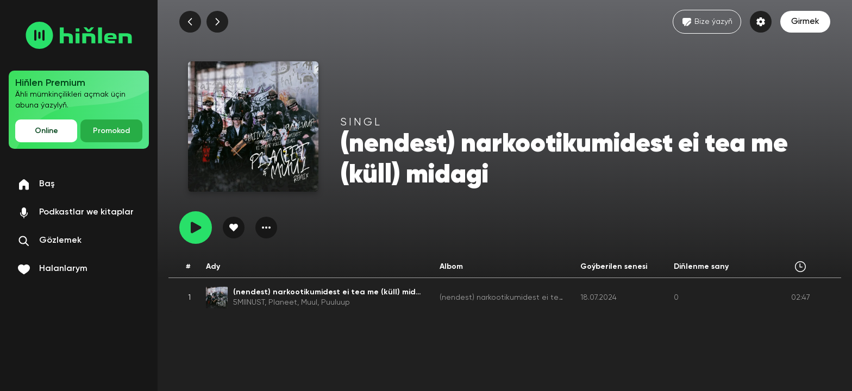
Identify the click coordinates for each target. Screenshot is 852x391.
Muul (309, 302)
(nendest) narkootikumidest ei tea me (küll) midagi (531, 297)
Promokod (111, 131)
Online (46, 131)
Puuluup (335, 302)
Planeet (282, 302)
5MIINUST (249, 302)
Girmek (805, 21)
